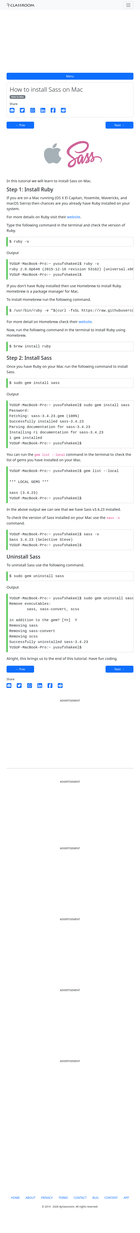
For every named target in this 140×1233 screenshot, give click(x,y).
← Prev (20, 125)
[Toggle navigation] (128, 5)
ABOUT (30, 1210)
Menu (70, 76)
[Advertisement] (70, 43)
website (73, 216)
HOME (15, 1210)
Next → (119, 125)
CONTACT (80, 1210)
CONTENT (111, 1210)
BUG (95, 1210)
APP (126, 1210)
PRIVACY (47, 1210)
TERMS (63, 1210)
